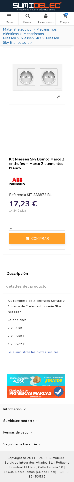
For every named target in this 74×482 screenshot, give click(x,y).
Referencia (17, 195)
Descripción (17, 273)
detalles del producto (26, 286)
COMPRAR (37, 238)
